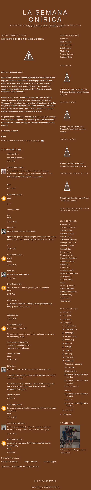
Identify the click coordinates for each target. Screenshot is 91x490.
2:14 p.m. (11, 452)
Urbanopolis (64, 298)
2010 (65, 312)
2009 (65, 316)
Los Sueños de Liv (72, 387)
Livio (9, 227)
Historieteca (64, 264)
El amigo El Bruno (67, 246)
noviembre (69, 329)
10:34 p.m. (12, 221)
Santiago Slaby (66, 57)
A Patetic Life (65, 224)
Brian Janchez (12, 195)
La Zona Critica (66, 279)
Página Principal (31, 462)
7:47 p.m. (11, 278)
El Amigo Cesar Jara (68, 243)
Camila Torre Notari (67, 228)
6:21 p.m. (11, 188)
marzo (67, 357)
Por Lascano (69, 367)
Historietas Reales (67, 261)
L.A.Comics (64, 267)
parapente (68, 400)
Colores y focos (66, 230)
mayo (67, 350)
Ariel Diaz (64, 39)
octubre (68, 333)
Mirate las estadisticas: (45, 487)
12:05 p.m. (12, 433)
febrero (68, 361)
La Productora (65, 276)
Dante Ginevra (65, 237)
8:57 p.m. (11, 398)
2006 (65, 415)
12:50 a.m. (12, 360)
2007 (65, 323)
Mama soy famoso (67, 286)
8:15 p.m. (11, 294)
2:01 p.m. (11, 161)
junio (67, 347)
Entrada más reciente (9, 462)
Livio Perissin (65, 48)
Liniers (62, 283)
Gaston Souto (65, 252)
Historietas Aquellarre (68, 258)
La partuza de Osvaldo (69, 273)
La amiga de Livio (67, 270)
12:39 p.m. (12, 265)
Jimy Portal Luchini (14, 423)
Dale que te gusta (67, 234)
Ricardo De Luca (66, 54)
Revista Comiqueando (68, 292)
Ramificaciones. (71, 371)
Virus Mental (65, 301)
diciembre (69, 326)
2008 (65, 319)
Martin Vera (64, 51)
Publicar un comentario (10, 458)
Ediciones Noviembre (68, 240)
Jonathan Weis (66, 45)
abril (67, 354)
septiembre (69, 336)
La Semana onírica (45, 16)
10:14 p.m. (12, 417)
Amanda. (68, 390)
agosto (68, 340)
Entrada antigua (50, 462)
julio (67, 343)
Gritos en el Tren (66, 255)
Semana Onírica (13, 167)
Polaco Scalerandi (67, 289)
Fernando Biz (65, 249)
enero (67, 410)
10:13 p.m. (12, 319)
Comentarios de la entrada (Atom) (25, 467)
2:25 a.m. (11, 249)
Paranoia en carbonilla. (73, 364)
